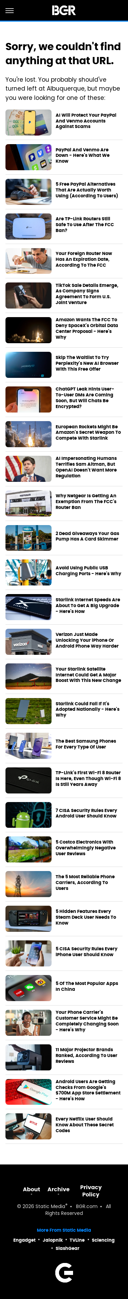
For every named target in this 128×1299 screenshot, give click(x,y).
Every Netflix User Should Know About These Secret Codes (85, 1125)
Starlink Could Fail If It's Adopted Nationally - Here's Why (87, 709)
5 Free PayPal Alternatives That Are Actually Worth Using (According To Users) (87, 190)
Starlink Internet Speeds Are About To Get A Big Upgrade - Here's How (88, 605)
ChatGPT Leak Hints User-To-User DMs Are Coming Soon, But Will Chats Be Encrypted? (85, 397)
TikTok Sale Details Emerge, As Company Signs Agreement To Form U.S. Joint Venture (87, 294)
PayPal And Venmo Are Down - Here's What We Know (83, 155)
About (31, 1189)
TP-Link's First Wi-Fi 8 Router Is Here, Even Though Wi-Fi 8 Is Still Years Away (88, 778)
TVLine (77, 1240)
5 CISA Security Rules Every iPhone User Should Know (86, 952)
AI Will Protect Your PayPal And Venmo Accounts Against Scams (86, 121)
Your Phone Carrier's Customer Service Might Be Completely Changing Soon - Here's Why (87, 1021)
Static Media (50, 1207)
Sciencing (103, 1240)
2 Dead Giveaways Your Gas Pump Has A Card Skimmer (87, 536)
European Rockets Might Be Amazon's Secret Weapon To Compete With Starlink (88, 432)
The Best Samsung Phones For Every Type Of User (86, 744)
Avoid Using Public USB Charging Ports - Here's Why (88, 571)
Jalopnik (53, 1240)
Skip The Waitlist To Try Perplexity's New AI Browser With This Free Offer (87, 363)
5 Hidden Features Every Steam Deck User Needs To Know (86, 917)
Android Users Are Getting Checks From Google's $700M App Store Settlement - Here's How (88, 1090)
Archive (58, 1189)
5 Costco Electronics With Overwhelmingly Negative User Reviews (86, 848)
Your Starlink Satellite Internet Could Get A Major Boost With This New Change (88, 675)
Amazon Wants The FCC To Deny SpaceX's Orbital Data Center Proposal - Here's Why (87, 328)
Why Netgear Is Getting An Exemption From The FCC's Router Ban (86, 501)
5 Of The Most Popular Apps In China (87, 986)
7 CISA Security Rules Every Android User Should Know (86, 813)
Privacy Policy (91, 1191)
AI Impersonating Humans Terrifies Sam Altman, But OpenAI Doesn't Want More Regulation (86, 467)
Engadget (24, 1240)
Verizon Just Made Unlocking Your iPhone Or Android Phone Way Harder (87, 640)
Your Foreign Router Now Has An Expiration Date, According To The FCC (84, 259)
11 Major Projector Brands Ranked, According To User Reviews (86, 1055)
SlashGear (68, 1248)
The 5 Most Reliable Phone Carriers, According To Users (85, 882)
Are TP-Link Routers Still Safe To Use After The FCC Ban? (85, 224)
